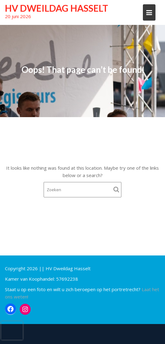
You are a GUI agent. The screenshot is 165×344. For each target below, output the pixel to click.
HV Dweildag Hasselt (56, 8)
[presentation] (12, 330)
